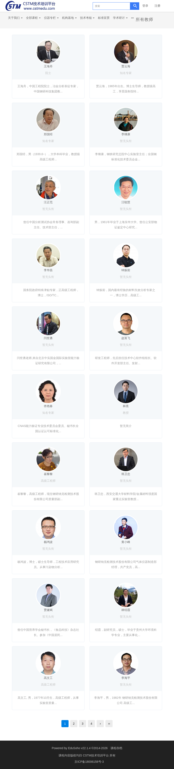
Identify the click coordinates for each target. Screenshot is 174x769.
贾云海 (125, 66)
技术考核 (87, 17)
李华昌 (48, 270)
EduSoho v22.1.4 (79, 748)
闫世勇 (48, 338)
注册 (157, 5)
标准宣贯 (104, 17)
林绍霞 (125, 610)
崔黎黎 (48, 474)
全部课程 (33, 17)
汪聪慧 (125, 202)
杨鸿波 (48, 542)
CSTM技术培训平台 (96, 755)
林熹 (126, 406)
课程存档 (116, 748)
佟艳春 (48, 406)
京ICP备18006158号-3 (89, 761)
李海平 (125, 678)
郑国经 (48, 134)
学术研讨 (120, 17)
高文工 (48, 678)
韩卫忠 (125, 474)
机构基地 (69, 17)
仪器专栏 (51, 17)
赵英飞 (125, 338)
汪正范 (48, 202)
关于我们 (15, 17)
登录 (145, 5)
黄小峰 (125, 542)
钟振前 (125, 270)
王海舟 (48, 66)
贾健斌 (48, 610)
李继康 (125, 134)
